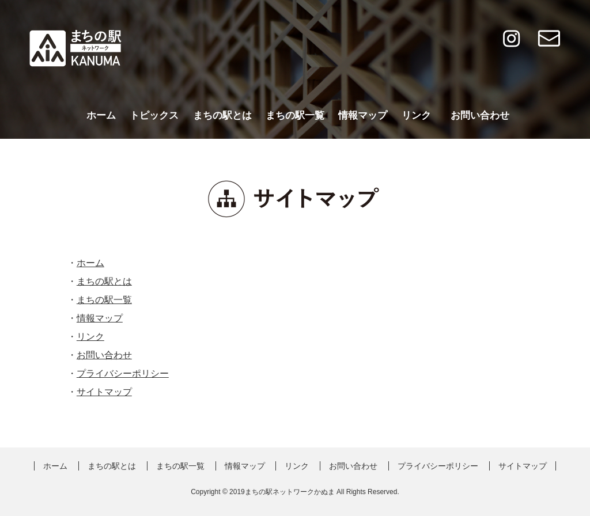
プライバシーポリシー (123, 373)
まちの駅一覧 (295, 115)
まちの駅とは (222, 115)
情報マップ (362, 115)
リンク (416, 115)
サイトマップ (104, 392)
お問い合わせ (480, 115)
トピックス (154, 115)
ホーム (101, 115)
